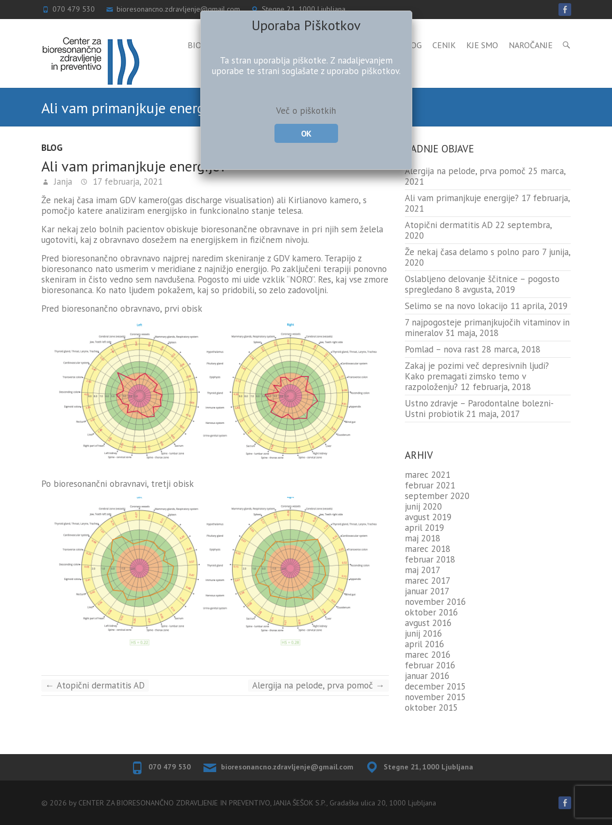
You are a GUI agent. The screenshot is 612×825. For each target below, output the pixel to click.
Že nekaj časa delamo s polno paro (472, 252)
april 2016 (424, 644)
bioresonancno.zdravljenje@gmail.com (287, 767)
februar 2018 (430, 559)
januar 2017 (427, 591)
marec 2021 (427, 475)
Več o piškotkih (306, 110)
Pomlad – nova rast (442, 349)
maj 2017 (422, 570)
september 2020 (437, 496)
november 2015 (435, 697)
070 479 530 (169, 767)
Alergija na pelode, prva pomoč (318, 685)
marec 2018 (427, 549)
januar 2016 (427, 676)
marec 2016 (427, 654)
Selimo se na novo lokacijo (456, 306)
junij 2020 (423, 506)
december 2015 (435, 686)
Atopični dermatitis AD (95, 685)
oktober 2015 (431, 707)
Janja (61, 181)
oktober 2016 (431, 612)
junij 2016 (423, 633)
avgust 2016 (428, 623)
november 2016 (435, 602)
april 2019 (424, 527)
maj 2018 (422, 538)
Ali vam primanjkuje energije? (462, 198)
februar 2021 (430, 485)
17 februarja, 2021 (126, 181)
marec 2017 (427, 580)
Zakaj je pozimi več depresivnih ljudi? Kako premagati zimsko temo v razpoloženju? (477, 376)
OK (306, 133)
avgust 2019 (428, 517)
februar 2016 (430, 665)
